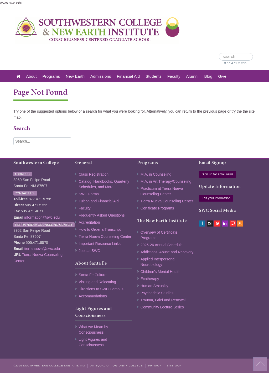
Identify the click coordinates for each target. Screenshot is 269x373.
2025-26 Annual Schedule (162, 245)
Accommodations (93, 296)
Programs (51, 76)
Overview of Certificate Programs (159, 235)
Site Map (174, 365)
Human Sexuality (154, 286)
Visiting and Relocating (97, 282)
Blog (208, 76)
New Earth (75, 76)
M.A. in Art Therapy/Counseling (166, 181)
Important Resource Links (100, 243)
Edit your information (216, 198)
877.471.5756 (235, 63)
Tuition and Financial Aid (98, 201)
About (31, 76)
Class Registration (93, 174)
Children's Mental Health (160, 272)
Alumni (192, 76)
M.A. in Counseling (156, 174)
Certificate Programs (157, 208)
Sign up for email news (217, 174)
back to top (260, 364)
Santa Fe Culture (92, 275)
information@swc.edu (42, 217)
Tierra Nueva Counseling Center (105, 236)
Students (154, 76)
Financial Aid (128, 76)
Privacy (154, 365)
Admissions (100, 76)
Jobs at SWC (89, 251)
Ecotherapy (150, 279)
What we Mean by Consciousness (93, 329)
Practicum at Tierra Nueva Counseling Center (162, 191)
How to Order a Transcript (100, 229)
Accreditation (89, 222)
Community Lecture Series (162, 307)
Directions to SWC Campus (101, 289)
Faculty (173, 76)
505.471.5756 (36, 205)
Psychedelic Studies (157, 293)
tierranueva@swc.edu (42, 248)
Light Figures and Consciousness (93, 342)
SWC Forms (89, 194)
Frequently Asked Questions (102, 215)
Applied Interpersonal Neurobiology (158, 262)
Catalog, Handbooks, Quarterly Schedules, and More (104, 184)
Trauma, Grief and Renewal (163, 300)
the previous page (211, 111)
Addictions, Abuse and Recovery (167, 252)
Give (222, 76)
